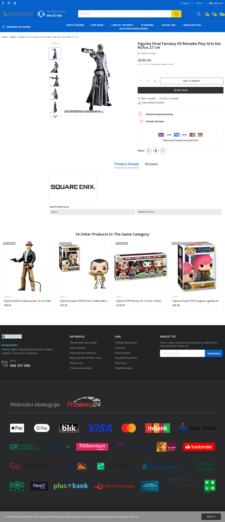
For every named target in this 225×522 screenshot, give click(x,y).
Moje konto (121, 362)
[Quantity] (147, 81)
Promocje (120, 347)
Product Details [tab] (127, 164)
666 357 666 (54, 15)
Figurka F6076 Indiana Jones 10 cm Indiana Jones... (28, 301)
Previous (55, 44)
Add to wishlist (147, 98)
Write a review (148, 53)
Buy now (180, 90)
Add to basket (191, 80)
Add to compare (169, 98)
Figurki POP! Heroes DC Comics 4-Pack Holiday (140, 301)
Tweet (156, 150)
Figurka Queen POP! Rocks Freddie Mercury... (84, 301)
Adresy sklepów (78, 347)
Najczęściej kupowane (126, 357)
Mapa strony (76, 362)
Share (149, 150)
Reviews (151, 164)
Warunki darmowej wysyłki (83, 342)
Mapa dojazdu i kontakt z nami (85, 357)
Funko (63, 297)
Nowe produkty (122, 352)
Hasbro (7, 297)
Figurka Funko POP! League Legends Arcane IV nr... (196, 301)
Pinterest (163, 150)
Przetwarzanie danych (81, 367)
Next (55, 117)
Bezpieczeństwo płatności (83, 352)
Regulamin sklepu (123, 367)
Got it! (211, 516)
